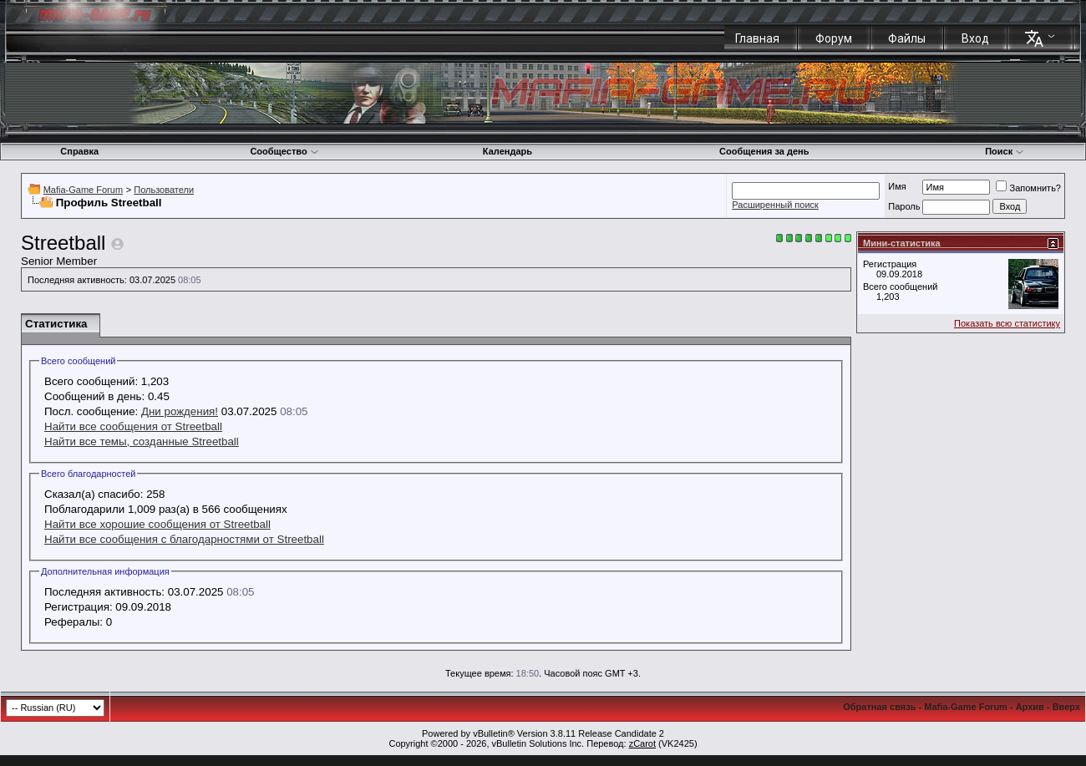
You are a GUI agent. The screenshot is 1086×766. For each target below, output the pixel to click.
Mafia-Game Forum (83, 190)
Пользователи (164, 190)
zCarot (642, 743)
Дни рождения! (179, 411)
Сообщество (284, 151)
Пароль (904, 206)
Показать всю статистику (1007, 323)
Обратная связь (879, 707)
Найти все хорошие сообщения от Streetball (157, 524)
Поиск (1004, 151)
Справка (79, 151)
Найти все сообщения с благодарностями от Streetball (184, 539)
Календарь (507, 151)
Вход (975, 38)
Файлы (907, 38)
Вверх (1066, 707)
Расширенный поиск (775, 205)
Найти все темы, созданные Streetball (141, 441)
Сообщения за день (764, 151)
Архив (1030, 707)
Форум (833, 38)
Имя (897, 186)
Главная (757, 38)
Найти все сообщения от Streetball (133, 426)
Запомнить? (1028, 188)
